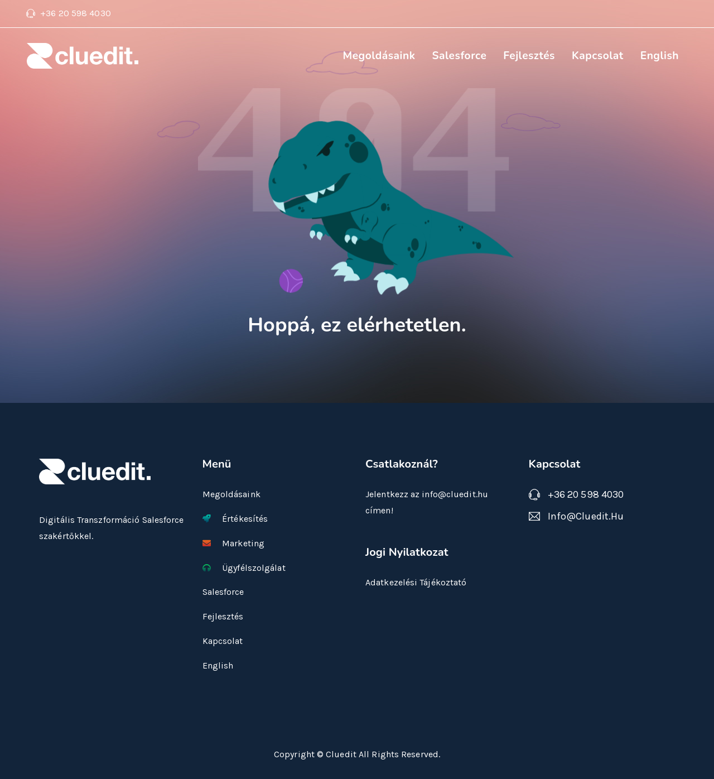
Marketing (233, 543)
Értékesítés (235, 518)
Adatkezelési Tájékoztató (415, 582)
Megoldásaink (378, 56)
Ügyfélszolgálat (244, 567)
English (659, 56)
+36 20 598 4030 (75, 13)
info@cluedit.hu (586, 516)
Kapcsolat (598, 56)
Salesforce (459, 56)
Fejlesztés (529, 56)
